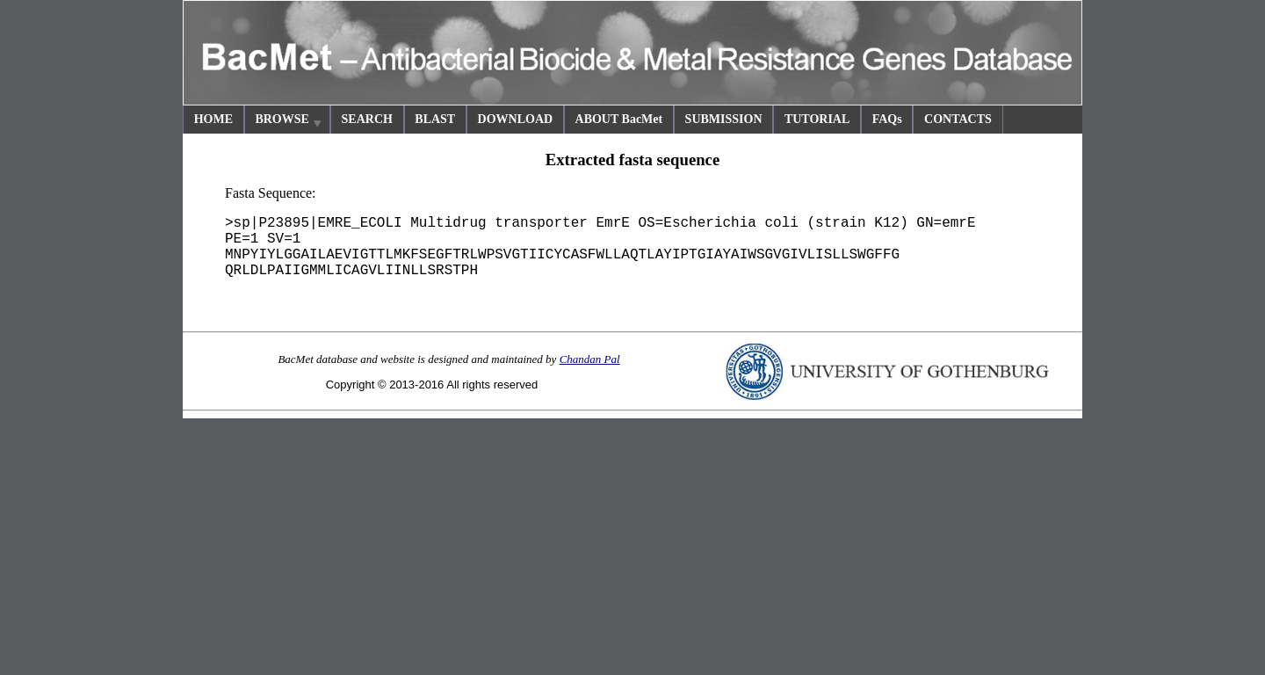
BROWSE (289, 121)
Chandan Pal (590, 359)
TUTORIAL (816, 119)
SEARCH (367, 119)
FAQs (887, 119)
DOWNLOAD (515, 119)
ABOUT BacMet (619, 119)
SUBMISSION (724, 119)
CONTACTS (958, 119)
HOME (213, 119)
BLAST (435, 119)
